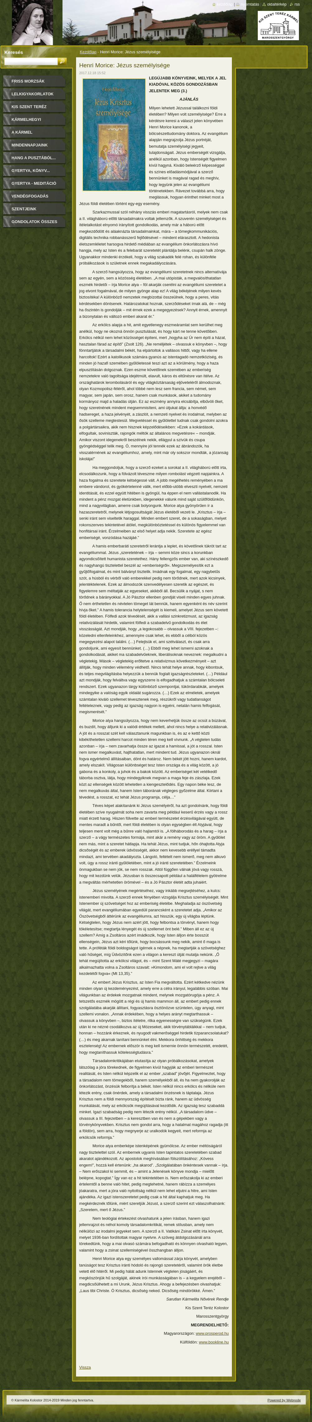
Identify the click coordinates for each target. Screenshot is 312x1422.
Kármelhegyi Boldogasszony (30, 121)
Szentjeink (24, 209)
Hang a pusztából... (34, 157)
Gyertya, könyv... (31, 170)
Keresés (13, 52)
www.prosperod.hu (212, 1333)
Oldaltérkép (277, 4)
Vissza (85, 1367)
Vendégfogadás (30, 196)
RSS (297, 4)
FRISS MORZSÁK (28, 81)
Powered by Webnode (284, 1400)
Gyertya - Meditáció (34, 183)
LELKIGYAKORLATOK (33, 94)
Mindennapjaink (30, 145)
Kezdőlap (88, 52)
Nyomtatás (250, 4)
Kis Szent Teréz (29, 106)
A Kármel (22, 132)
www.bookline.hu (214, 1342)
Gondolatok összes (34, 221)
